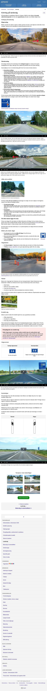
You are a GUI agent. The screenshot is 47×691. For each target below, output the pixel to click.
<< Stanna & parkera (23, 504)
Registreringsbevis (7, 636)
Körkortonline (3, 9)
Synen (4, 580)
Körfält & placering (7, 525)
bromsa (37, 222)
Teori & (24, 5)
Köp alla (39, 5)
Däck (4, 602)
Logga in (44, 1)
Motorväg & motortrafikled (9, 544)
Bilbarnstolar (6, 614)
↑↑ (26, 506)
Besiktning (5, 630)
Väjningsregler (6, 529)
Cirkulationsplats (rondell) (9, 535)
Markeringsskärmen (5, 275)
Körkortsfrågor (8, 5)
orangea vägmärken (13, 246)
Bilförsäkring (6, 639)
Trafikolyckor (6, 589)
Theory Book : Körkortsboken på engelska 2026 (14, 675)
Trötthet (5, 576)
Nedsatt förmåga (7, 583)
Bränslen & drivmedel (8, 652)
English (39, 1)
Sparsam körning (7, 649)
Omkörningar (6, 547)
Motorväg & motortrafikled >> (23, 508)
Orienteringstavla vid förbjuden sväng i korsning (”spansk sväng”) (15, 108)
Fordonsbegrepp (7, 596)
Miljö (4, 646)
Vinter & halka (6, 557)
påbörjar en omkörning (32, 80)
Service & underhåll (7, 633)
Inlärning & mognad (7, 570)
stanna (36, 84)
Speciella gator (6, 554)
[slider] (23, 462)
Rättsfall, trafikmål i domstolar (10, 659)
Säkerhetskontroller (7, 627)
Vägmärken (8, 563)
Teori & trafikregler (10, 9)
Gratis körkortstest (23, 497)
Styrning (5, 605)
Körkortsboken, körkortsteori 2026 (11, 522)
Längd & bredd (6, 617)
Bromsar (5, 608)
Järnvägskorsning (7, 550)
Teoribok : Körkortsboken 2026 (10, 672)
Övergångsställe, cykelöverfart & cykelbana (13, 532)
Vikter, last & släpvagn (8, 620)
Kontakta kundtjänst (23, 685)
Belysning (5, 624)
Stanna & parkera (7, 538)
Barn (4, 586)
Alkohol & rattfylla (7, 573)
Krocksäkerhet (6, 611)
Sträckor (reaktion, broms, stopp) (10, 599)
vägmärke (38, 205)
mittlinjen (28, 76)
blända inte (12, 288)
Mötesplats (43, 239)
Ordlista (5, 665)
